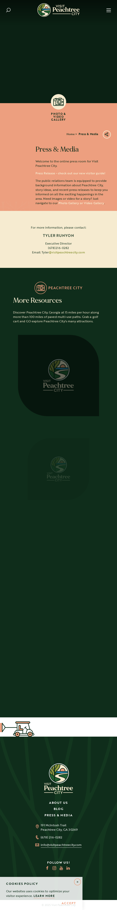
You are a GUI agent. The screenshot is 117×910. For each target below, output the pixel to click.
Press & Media (58, 815)
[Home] (58, 10)
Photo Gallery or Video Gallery (81, 210)
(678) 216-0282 (51, 837)
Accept (69, 903)
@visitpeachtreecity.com (67, 259)
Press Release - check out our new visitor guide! (70, 180)
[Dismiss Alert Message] (77, 881)
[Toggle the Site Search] (8, 10)
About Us (58, 802)
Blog (58, 808)
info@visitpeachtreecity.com (61, 845)
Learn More (44, 896)
